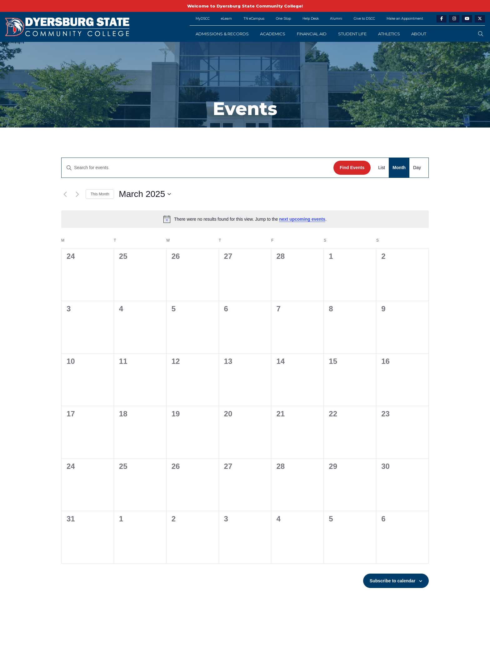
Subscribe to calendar (392, 580)
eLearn (226, 19)
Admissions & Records (222, 33)
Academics (272, 33)
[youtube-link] (467, 19)
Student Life (352, 33)
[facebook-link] (442, 19)
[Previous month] (65, 194)
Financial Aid (312, 33)
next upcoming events (302, 219)
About (418, 33)
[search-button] (480, 34)
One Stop (283, 19)
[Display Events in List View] (381, 168)
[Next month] (77, 194)
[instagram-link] (454, 19)
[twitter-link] (480, 19)
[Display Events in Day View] (417, 168)
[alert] (245, 219)
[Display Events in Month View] (399, 168)
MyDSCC (203, 19)
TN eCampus (253, 19)
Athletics (389, 33)
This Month (100, 194)
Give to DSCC (364, 19)
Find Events (352, 167)
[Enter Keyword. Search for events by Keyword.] (197, 168)
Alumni (336, 19)
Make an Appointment (405, 19)
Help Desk (310, 19)
